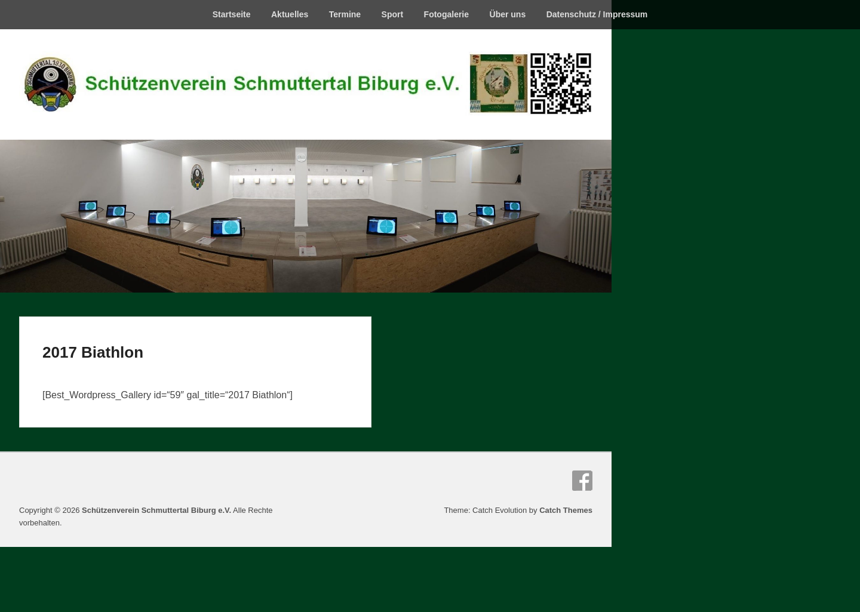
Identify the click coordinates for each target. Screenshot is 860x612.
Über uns (508, 14)
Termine (345, 14)
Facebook (582, 480)
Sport (393, 14)
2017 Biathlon (92, 352)
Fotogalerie (446, 14)
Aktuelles (289, 14)
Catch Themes (565, 510)
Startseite (232, 14)
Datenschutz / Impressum (597, 14)
